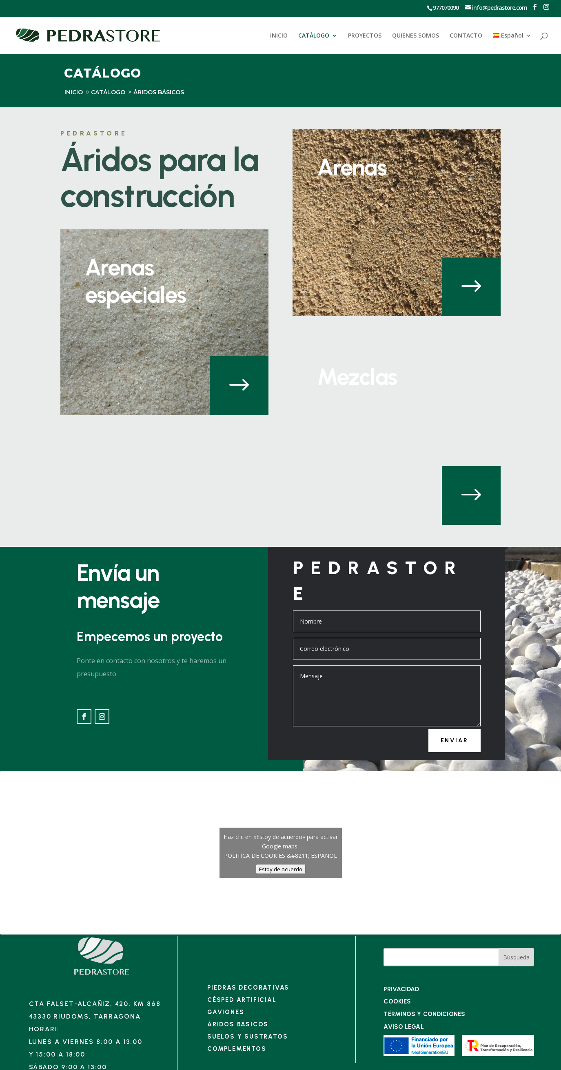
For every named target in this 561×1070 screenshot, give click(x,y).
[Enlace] (102, 975)
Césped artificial (242, 999)
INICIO (279, 36)
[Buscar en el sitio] (441, 957)
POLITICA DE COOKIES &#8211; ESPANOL (280, 855)
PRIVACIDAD (401, 989)
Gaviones (225, 1012)
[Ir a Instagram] (546, 7)
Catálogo (108, 92)
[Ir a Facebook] (534, 7)
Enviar (454, 740)
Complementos (236, 1048)
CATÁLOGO (313, 36)
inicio (73, 92)
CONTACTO (466, 36)
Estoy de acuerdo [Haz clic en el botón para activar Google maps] (280, 869)
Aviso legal (404, 1026)
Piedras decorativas (248, 987)
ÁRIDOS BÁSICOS (158, 92)
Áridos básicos (237, 1024)
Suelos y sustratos (247, 1036)
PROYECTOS (364, 36)
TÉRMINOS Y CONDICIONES (424, 1014)
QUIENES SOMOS (415, 36)
